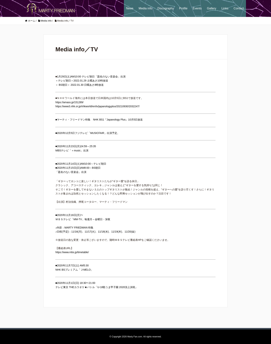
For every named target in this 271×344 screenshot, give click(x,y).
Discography (165, 8)
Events (197, 8)
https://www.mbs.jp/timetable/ (72, 252)
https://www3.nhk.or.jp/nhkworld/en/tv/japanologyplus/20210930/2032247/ (97, 106)
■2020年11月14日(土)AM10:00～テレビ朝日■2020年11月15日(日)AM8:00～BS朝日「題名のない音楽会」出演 (80, 167)
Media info (145, 8)
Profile (183, 8)
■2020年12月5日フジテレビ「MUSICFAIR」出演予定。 (87, 133)
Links (224, 8)
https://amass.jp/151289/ (69, 102)
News (129, 8)
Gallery (211, 8)
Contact (239, 8)
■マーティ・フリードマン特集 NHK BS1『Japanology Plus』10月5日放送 (99, 119)
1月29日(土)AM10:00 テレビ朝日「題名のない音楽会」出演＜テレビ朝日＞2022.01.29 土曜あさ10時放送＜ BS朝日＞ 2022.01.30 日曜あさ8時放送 (90, 80)
